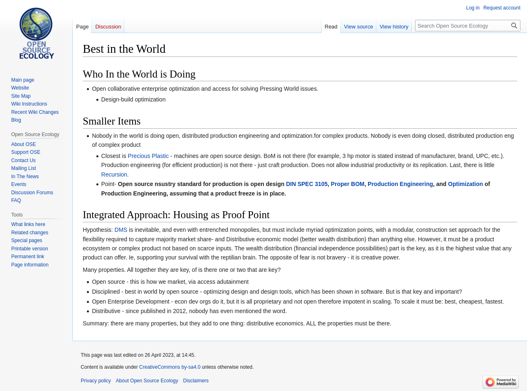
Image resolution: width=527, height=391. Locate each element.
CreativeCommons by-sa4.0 (170, 367)
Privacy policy (96, 381)
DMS (120, 229)
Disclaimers (196, 381)
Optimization (465, 184)
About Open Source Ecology (147, 381)
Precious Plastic (148, 156)
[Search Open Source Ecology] (467, 25)
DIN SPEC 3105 (307, 184)
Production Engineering (400, 184)
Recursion (114, 174)
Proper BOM (348, 184)
